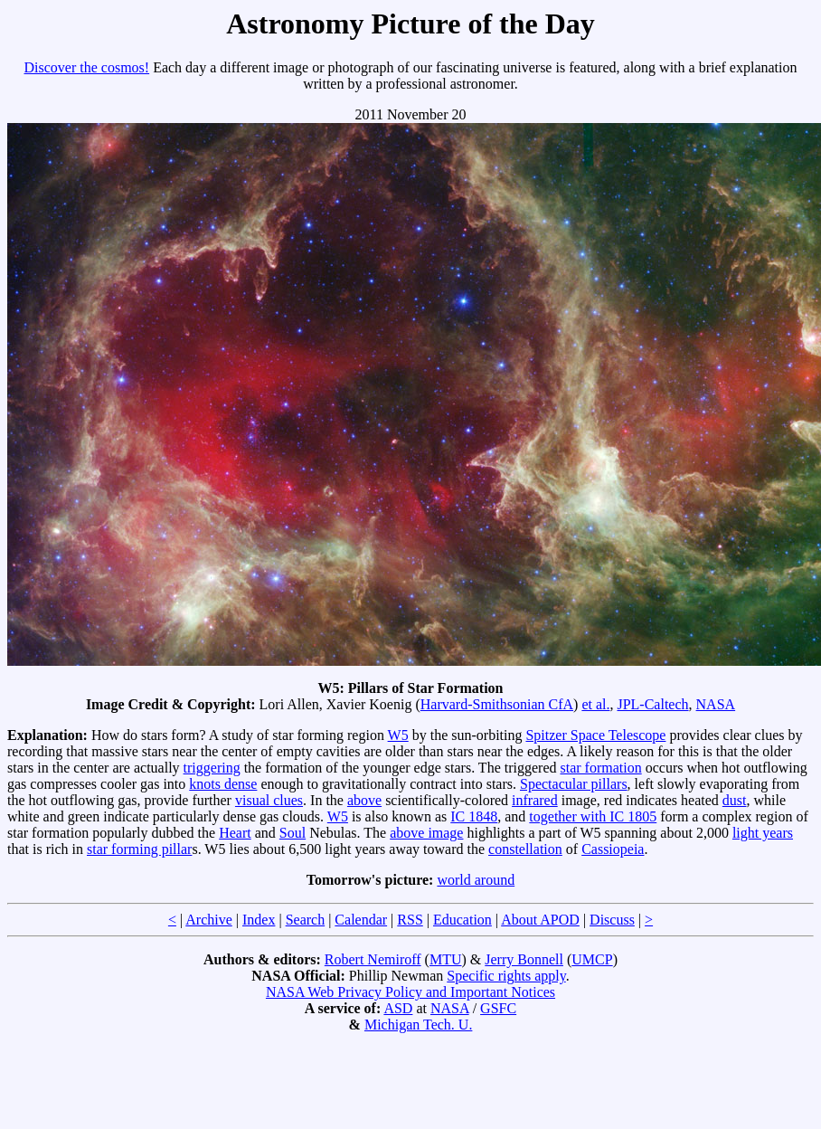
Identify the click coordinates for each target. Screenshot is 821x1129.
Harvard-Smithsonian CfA (496, 704)
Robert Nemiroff (373, 959)
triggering (212, 767)
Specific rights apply (506, 975)
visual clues (269, 800)
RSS (409, 919)
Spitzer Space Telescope (595, 735)
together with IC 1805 (592, 816)
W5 (398, 735)
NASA (716, 704)
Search (306, 919)
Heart (235, 832)
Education (462, 919)
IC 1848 (473, 816)
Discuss (612, 919)
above (364, 800)
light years (762, 832)
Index (258, 919)
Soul (292, 832)
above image (426, 832)
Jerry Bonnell (524, 959)
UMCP (591, 959)
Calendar (361, 919)
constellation (525, 849)
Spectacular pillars (574, 784)
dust (734, 800)
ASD (397, 1008)
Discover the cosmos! (87, 67)
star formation (600, 767)
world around (475, 879)
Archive (208, 919)
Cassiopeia (612, 849)
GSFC (498, 1008)
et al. (595, 704)
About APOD (540, 919)
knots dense (223, 784)
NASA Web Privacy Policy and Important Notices (410, 992)
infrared (535, 800)
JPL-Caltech (652, 704)
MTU (445, 959)
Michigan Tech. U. (418, 1024)
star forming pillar (139, 849)
